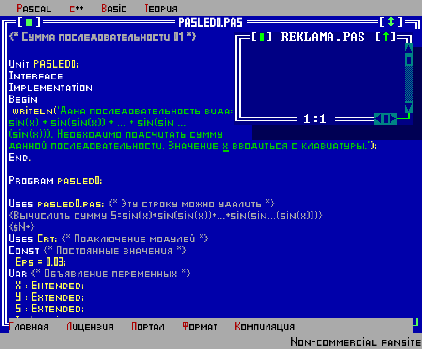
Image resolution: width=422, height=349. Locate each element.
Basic (114, 9)
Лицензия (90, 327)
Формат (200, 327)
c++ (77, 9)
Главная (29, 327)
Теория (161, 9)
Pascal (34, 9)
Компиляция (265, 327)
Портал (148, 327)
